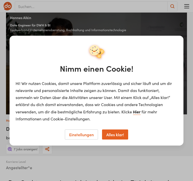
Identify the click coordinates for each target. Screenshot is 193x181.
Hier (136, 111)
